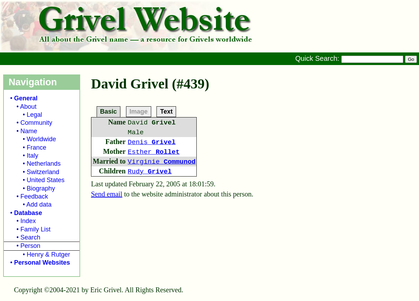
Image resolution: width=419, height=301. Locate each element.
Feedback (34, 196)
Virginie (162, 162)
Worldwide (41, 139)
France (36, 147)
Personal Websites (42, 262)
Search (30, 237)
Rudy (150, 171)
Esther (154, 152)
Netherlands (44, 163)
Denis (152, 142)
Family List (35, 229)
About (28, 106)
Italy (32, 155)
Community (36, 122)
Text (166, 111)
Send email (106, 194)
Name (28, 131)
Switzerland (43, 172)
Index (28, 220)
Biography (41, 188)
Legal (34, 114)
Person (30, 245)
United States (45, 180)
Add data (38, 204)
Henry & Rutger (48, 254)
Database (28, 212)
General (25, 98)
